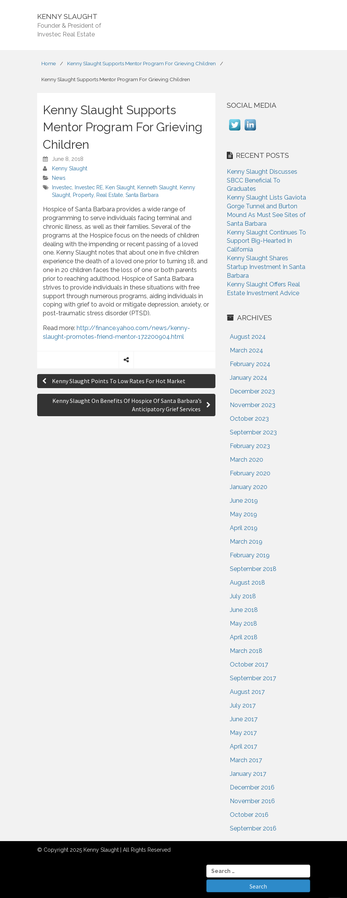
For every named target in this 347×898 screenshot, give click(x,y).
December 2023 (252, 391)
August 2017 (247, 691)
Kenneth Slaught (157, 187)
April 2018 (244, 637)
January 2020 (248, 487)
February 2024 (250, 364)
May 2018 (243, 623)
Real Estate (109, 195)
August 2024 (248, 336)
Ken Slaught (120, 187)
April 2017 (243, 746)
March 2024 (246, 350)
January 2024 (248, 377)
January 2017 (248, 773)
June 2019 (244, 500)
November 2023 (252, 405)
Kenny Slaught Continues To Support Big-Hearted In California (266, 241)
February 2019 (250, 555)
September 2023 (253, 432)
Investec (62, 187)
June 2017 (244, 719)
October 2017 (249, 664)
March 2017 (246, 760)
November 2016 (252, 801)
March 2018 (246, 650)
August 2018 (247, 582)
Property (83, 195)
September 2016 (253, 828)
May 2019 (243, 514)
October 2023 (249, 418)
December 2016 (252, 787)
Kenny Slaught (69, 168)
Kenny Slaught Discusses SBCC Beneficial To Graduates (262, 180)
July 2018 (243, 596)
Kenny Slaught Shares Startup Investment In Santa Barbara (266, 267)
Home (48, 63)
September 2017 (253, 678)
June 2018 (244, 609)
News (59, 178)
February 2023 (250, 446)
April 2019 (244, 528)
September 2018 (253, 568)
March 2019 (246, 541)
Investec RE (89, 187)
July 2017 (243, 705)
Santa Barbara (142, 195)
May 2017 (243, 732)
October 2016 (249, 814)
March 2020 (246, 459)
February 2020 (250, 473)
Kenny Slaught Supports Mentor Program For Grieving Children (141, 63)
